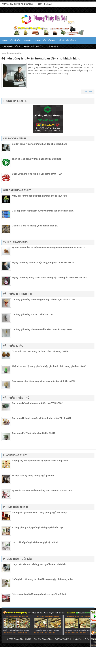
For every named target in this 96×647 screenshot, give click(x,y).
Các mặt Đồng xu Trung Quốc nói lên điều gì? (35, 225)
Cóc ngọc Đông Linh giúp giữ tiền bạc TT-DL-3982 (37, 403)
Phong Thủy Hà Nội (11, 40)
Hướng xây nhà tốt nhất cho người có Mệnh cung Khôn (40, 460)
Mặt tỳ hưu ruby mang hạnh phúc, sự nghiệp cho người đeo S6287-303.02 (49, 277)
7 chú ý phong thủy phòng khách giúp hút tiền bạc (37, 527)
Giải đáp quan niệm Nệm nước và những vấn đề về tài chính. (42, 211)
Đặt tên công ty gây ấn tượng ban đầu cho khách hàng (41, 58)
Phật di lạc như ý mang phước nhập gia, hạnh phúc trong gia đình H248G (49, 366)
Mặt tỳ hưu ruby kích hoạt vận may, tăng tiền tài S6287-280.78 (43, 262)
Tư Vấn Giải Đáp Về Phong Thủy (17, 4)
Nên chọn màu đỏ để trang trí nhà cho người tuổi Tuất (39, 594)
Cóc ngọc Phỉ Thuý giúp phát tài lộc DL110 (33, 433)
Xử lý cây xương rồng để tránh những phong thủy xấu (39, 196)
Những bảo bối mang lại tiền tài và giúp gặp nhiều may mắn (42, 579)
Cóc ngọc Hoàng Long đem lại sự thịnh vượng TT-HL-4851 (41, 418)
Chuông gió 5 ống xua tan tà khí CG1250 (32, 314)
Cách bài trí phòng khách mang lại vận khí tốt (35, 542)
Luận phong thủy (12, 45)
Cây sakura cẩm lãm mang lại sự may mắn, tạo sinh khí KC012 (43, 381)
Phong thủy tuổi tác (45, 40)
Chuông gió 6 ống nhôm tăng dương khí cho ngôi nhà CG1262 (43, 299)
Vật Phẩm (53, 45)
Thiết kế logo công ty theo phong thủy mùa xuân (37, 159)
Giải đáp (27, 40)
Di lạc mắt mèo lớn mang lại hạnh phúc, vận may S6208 (40, 351)
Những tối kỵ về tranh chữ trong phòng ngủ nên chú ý (39, 512)
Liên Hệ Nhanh (45, 4)
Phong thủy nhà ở (34, 45)
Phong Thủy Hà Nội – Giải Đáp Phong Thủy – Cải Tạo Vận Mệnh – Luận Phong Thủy (51, 639)
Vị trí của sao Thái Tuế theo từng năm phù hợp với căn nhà (42, 490)
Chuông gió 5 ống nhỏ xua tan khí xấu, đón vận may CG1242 (42, 329)
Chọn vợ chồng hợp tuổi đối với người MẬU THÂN (37, 174)
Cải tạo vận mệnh (68, 39)
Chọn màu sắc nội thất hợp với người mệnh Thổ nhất (39, 564)
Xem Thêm (87, 92)
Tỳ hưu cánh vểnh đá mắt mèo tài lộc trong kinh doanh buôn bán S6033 (48, 247)
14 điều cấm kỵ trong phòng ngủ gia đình (33, 475)
